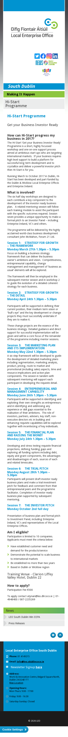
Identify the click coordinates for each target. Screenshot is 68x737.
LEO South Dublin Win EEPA (24, 617)
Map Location (16, 683)
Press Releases (17, 623)
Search (51, 5)
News (10, 610)
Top (60, 635)
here (39, 667)
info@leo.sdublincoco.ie (30, 661)
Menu (59, 5)
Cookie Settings (12, 729)
